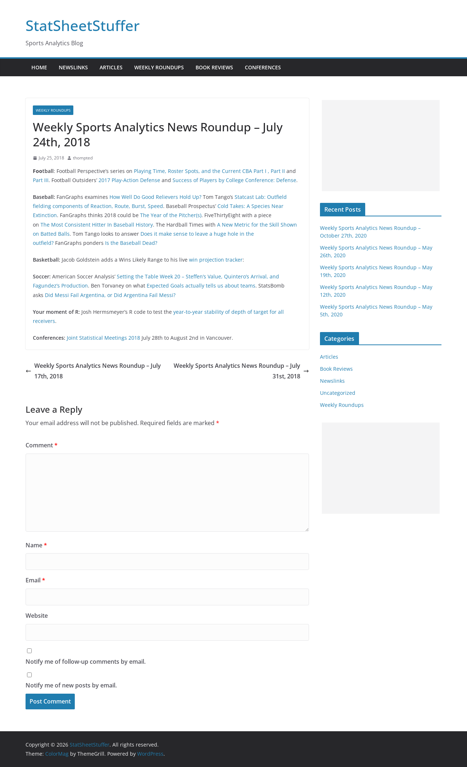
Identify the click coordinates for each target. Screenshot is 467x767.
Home (39, 67)
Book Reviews (214, 67)
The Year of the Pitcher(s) (170, 215)
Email (35, 580)
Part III (41, 180)
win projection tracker (216, 259)
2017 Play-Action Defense (129, 180)
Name (36, 545)
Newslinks (73, 67)
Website (37, 616)
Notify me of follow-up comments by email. (86, 662)
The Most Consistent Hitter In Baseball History (96, 224)
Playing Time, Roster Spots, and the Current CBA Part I (200, 170)
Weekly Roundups (159, 67)
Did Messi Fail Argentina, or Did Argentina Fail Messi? (110, 295)
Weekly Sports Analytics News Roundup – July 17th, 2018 (93, 371)
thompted (83, 158)
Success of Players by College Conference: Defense (234, 180)
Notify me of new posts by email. (71, 685)
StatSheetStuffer (83, 25)
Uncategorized (337, 392)
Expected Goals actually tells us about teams (201, 285)
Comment (42, 445)
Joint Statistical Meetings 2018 (103, 337)
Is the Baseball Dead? (131, 242)
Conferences (263, 67)
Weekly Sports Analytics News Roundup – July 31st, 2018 (241, 371)
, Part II (276, 170)
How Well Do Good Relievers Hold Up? (155, 196)
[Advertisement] (381, 145)
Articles (111, 67)
